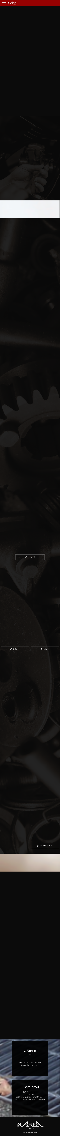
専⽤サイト (16, 649)
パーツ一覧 (31, 557)
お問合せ (46, 649)
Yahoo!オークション (46, 845)
